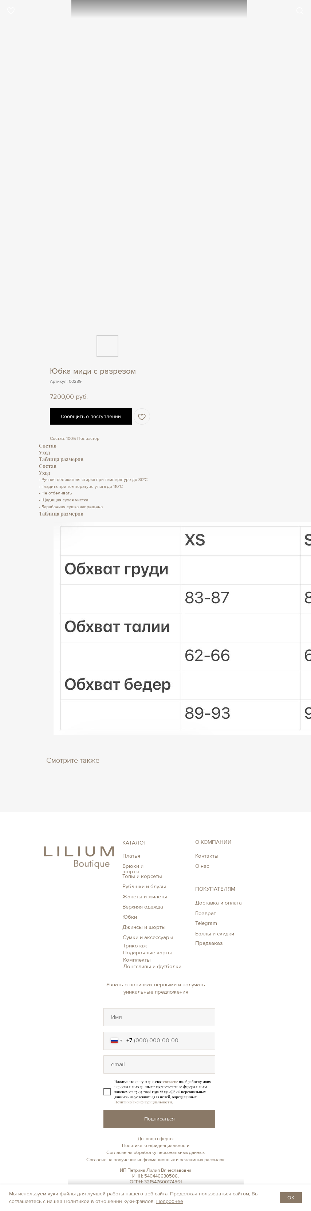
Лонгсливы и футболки (152, 966)
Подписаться (159, 1119)
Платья (131, 856)
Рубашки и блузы (144, 886)
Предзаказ (209, 943)
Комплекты (137, 960)
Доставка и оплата (218, 902)
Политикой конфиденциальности (143, 1101)
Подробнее (169, 1201)
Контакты (207, 856)
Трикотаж (135, 945)
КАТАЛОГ (134, 842)
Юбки (129, 917)
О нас (202, 866)
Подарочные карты (147, 952)
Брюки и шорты (132, 869)
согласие (170, 1081)
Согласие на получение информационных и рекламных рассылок (155, 1160)
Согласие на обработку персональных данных (155, 1152)
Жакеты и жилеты (144, 896)
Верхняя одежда (142, 906)
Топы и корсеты (142, 876)
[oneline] (159, 1017)
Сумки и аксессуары (148, 937)
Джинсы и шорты (144, 927)
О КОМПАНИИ (213, 842)
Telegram (206, 923)
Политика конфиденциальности (155, 1145)
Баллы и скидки (214, 933)
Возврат (205, 913)
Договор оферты (155, 1139)
